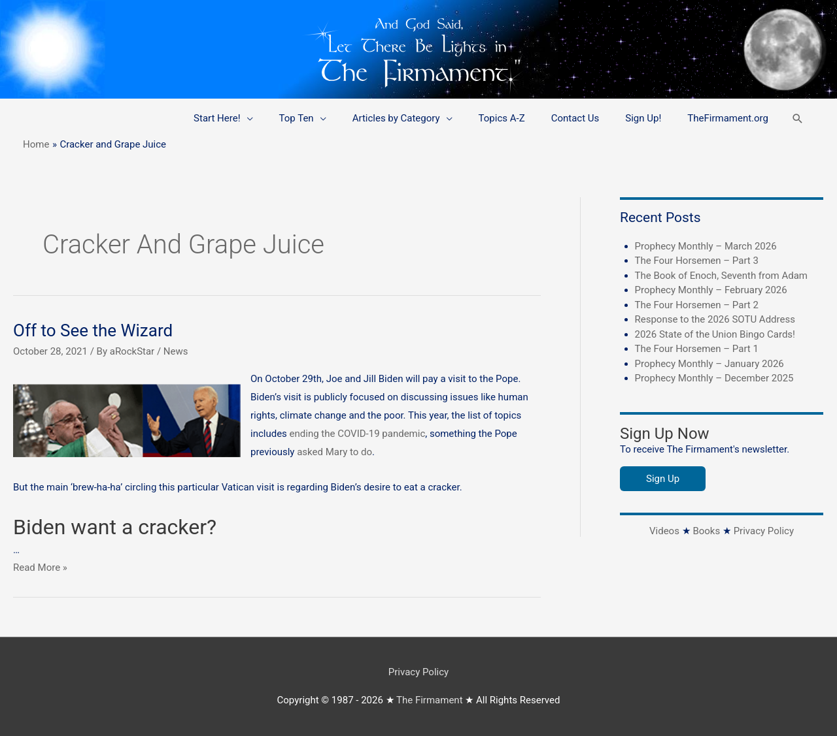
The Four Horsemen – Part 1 (697, 349)
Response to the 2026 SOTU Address (715, 319)
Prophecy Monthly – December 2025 (714, 378)
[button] (797, 118)
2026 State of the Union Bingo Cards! (715, 334)
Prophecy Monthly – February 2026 (711, 290)
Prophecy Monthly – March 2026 (706, 246)
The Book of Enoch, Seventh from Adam (721, 275)
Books (706, 531)
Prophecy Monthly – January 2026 (709, 364)
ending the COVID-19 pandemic (358, 434)
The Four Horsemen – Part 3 (697, 260)
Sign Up (662, 479)
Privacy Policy (764, 531)
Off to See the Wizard (93, 330)
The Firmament (429, 700)
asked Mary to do (334, 452)
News (175, 351)
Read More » (40, 567)
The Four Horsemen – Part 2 (697, 305)
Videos (664, 531)
